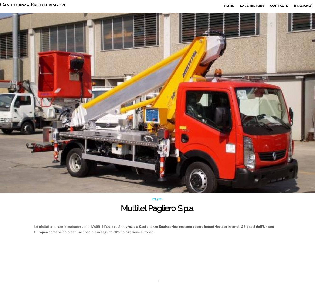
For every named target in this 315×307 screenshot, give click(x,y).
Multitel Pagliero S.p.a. (157, 208)
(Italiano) (303, 5)
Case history (252, 5)
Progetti (157, 199)
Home (229, 5)
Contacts (279, 5)
